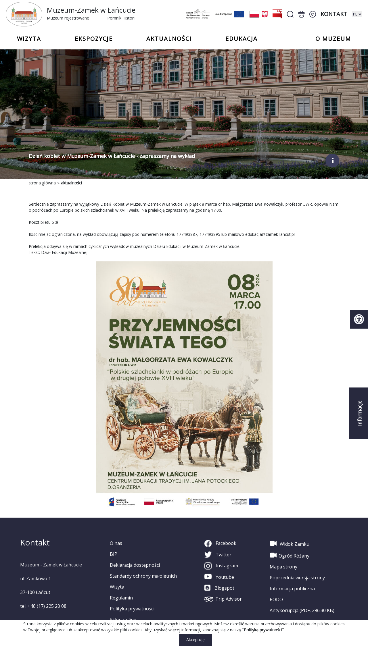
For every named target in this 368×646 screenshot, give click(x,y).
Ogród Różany (289, 555)
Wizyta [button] (29, 38)
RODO (276, 599)
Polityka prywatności (132, 608)
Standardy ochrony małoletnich (143, 576)
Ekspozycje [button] (94, 38)
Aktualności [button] (169, 38)
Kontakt (334, 14)
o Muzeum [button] (333, 38)
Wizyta (117, 587)
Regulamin (121, 598)
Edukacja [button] (241, 38)
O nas (116, 543)
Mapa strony (283, 567)
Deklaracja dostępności (135, 565)
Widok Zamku (289, 543)
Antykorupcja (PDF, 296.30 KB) (302, 610)
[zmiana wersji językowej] (357, 14)
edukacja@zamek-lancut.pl (270, 234)
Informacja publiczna (292, 588)
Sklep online (123, 619)
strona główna (42, 183)
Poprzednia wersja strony (297, 577)
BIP (113, 554)
